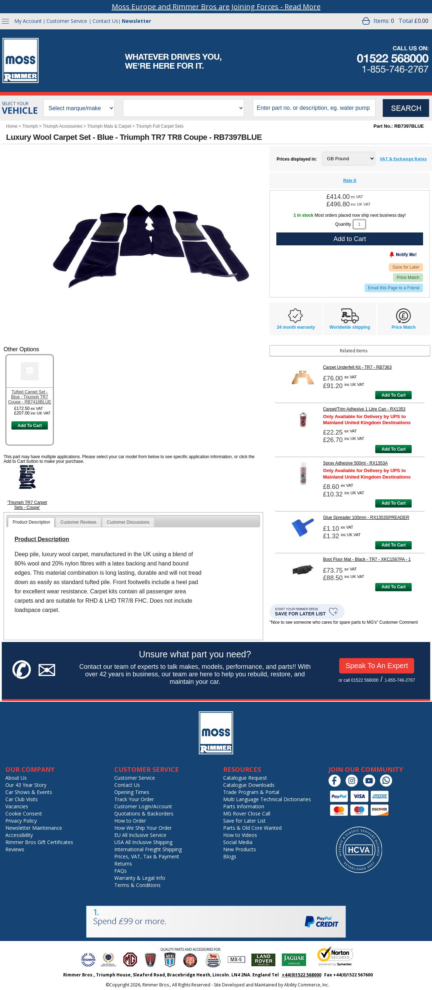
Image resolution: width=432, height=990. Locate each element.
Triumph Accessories (62, 126)
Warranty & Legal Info (139, 877)
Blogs (229, 856)
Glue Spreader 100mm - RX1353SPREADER (366, 517)
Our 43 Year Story (25, 784)
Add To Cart (29, 425)
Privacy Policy (21, 820)
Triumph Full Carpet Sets (160, 126)
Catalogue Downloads (249, 784)
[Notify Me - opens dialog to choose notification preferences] (388, 256)
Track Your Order (134, 799)
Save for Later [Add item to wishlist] (405, 267)
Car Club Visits (21, 799)
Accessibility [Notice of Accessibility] (19, 835)
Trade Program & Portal (251, 792)
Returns (123, 863)
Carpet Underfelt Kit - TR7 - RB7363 (357, 367)
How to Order (130, 820)
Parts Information (243, 806)
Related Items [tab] (319, 351)
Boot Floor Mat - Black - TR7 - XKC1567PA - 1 (367, 559)
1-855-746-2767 (400, 680)
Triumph (30, 126)
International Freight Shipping (148, 849)
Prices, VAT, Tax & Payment (146, 856)
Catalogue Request (245, 777)
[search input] (314, 108)
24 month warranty (296, 327)
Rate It (349, 180)
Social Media (237, 842)
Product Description (31, 522)
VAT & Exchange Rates (403, 158)
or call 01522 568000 (358, 680)
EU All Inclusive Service (140, 835)
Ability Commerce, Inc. (306, 985)
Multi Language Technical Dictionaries (267, 799)
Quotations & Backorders (144, 813)
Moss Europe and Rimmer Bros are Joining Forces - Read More (216, 6)
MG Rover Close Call (246, 813)
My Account (28, 21)
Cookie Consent (23, 813)
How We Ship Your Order (143, 827)
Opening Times (131, 792)
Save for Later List (244, 820)
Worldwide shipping (350, 327)
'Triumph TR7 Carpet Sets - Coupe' (27, 505)
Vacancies (16, 806)
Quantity (343, 224)
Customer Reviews (78, 522)
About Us (16, 777)
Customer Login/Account (143, 806)
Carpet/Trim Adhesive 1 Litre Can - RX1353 (364, 409)
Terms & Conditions (137, 885)
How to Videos (240, 835)
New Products (239, 849)
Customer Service (66, 21)
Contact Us (105, 21)
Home (11, 126)
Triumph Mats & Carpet (109, 126)
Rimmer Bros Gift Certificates (39, 842)
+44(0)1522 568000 (301, 975)
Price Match (408, 277)
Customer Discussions (128, 522)
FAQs (120, 870)
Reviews (14, 849)
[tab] (31, 522)
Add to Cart (349, 238)
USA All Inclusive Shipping (143, 842)
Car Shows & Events (28, 792)
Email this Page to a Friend (394, 287)
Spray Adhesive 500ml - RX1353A (355, 463)
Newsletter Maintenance (33, 827)
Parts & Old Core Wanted (252, 827)
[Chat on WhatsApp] (388, 785)
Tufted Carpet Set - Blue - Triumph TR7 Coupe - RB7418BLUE (29, 397)
